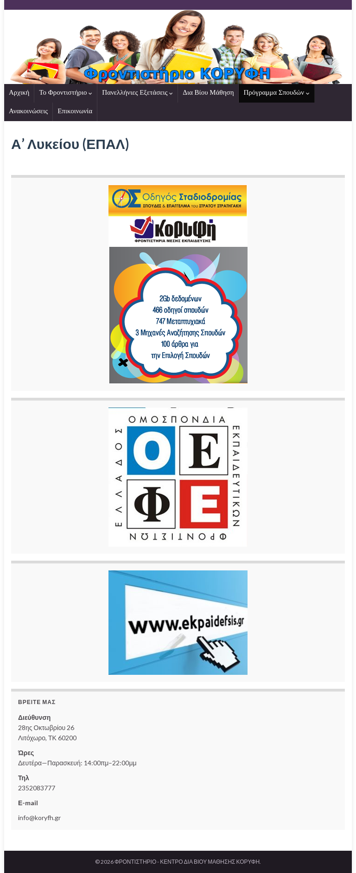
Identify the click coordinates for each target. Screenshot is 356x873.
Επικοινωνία (74, 111)
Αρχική (19, 92)
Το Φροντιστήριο (65, 92)
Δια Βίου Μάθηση (208, 92)
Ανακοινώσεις (28, 111)
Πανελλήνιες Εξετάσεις (137, 92)
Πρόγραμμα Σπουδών (276, 92)
